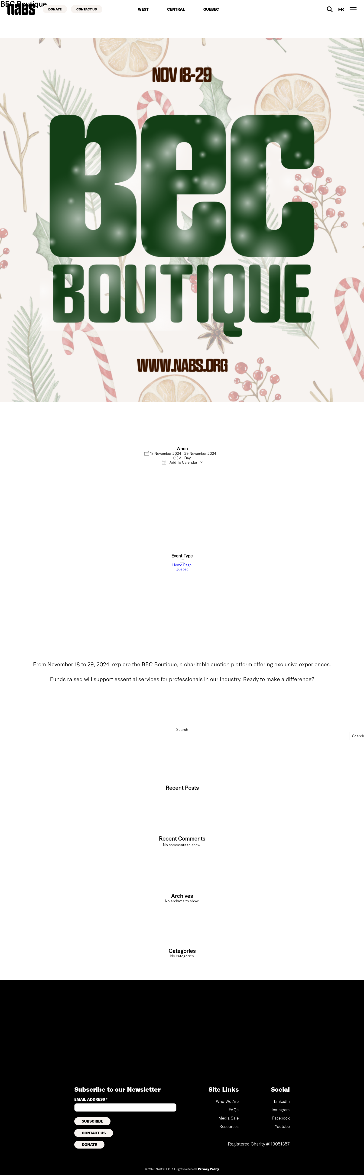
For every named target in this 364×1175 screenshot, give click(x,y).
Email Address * (90, 1099)
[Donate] (55, 9)
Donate (89, 1144)
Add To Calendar (179, 462)
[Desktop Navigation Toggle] (353, 9)
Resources (229, 1126)
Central (176, 9)
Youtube (282, 1126)
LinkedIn (282, 1101)
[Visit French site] (341, 9)
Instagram (281, 1109)
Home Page (182, 565)
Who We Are (227, 1101)
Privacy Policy (208, 1169)
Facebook (281, 1118)
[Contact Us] (86, 9)
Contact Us (94, 1133)
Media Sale (228, 1118)
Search (182, 729)
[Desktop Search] (330, 9)
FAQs (234, 1109)
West (143, 9)
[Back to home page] (21, 9)
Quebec (211, 9)
